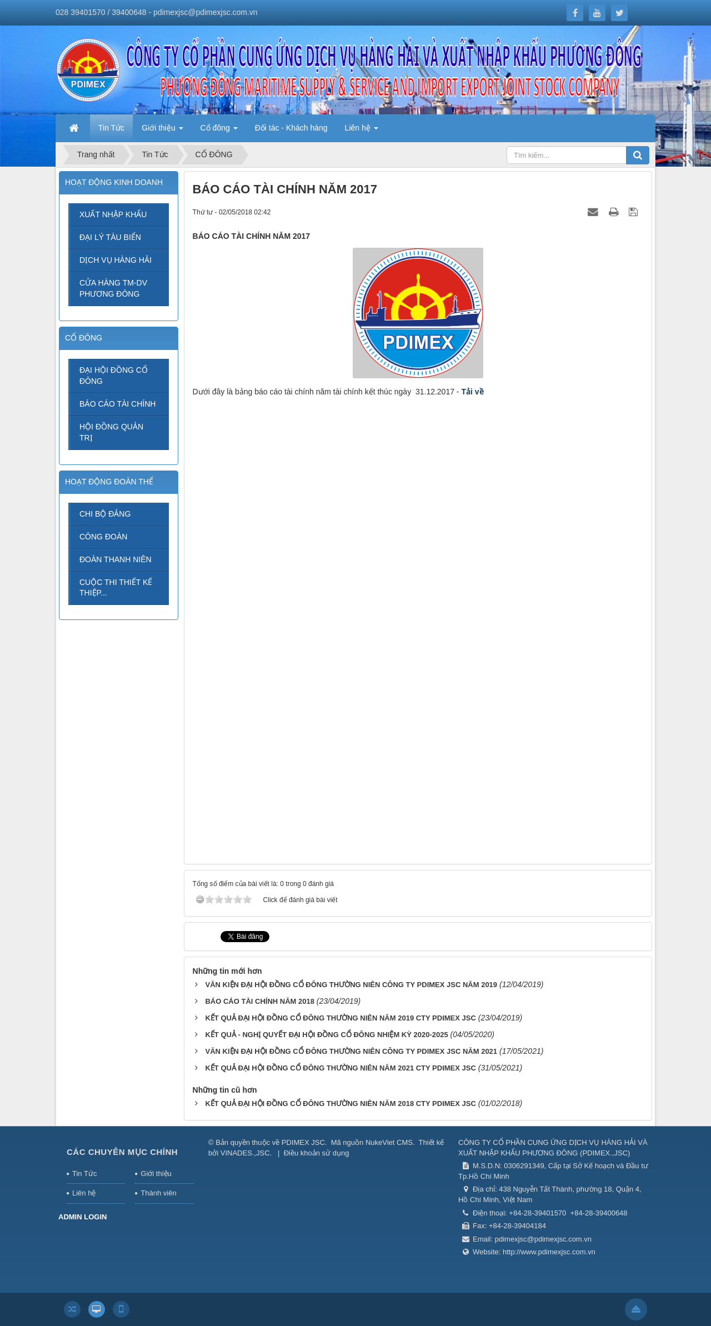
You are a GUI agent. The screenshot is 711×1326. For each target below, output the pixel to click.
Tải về (472, 391)
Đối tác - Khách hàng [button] (291, 127)
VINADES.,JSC (245, 1153)
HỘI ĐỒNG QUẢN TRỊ (111, 432)
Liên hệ (84, 1193)
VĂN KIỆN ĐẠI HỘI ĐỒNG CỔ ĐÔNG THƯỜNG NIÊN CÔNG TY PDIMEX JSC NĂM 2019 (351, 984)
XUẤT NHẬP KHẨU (113, 214)
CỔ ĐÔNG (83, 337)
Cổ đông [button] (219, 131)
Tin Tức (84, 1173)
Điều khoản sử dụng (316, 1153)
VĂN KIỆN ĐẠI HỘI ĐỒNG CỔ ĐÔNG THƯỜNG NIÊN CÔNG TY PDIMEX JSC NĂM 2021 (351, 1051)
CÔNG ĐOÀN (103, 536)
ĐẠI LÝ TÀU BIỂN (110, 237)
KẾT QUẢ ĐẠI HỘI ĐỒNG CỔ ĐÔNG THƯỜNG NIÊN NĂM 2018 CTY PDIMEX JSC (340, 1103)
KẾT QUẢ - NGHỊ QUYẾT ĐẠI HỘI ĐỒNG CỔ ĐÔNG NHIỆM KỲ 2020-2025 (326, 1034)
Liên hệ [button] (361, 131)
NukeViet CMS (389, 1142)
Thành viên (158, 1193)
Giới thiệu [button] (162, 131)
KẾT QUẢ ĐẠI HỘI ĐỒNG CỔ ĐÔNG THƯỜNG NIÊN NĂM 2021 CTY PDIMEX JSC (340, 1068)
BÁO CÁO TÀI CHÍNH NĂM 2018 (259, 1001)
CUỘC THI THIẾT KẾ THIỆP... (115, 588)
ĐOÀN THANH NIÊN (115, 559)
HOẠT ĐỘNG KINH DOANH (114, 182)
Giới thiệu (156, 1173)
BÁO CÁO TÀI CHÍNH (117, 403)
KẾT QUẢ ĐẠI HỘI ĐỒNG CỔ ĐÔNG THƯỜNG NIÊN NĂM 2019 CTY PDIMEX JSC (340, 1018)
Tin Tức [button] (111, 127)
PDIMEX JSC (303, 1142)
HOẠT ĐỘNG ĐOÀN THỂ (109, 481)
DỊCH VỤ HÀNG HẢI (115, 260)
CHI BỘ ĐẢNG (105, 513)
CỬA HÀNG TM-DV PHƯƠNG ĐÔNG (113, 288)
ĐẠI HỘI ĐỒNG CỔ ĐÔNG (113, 376)
